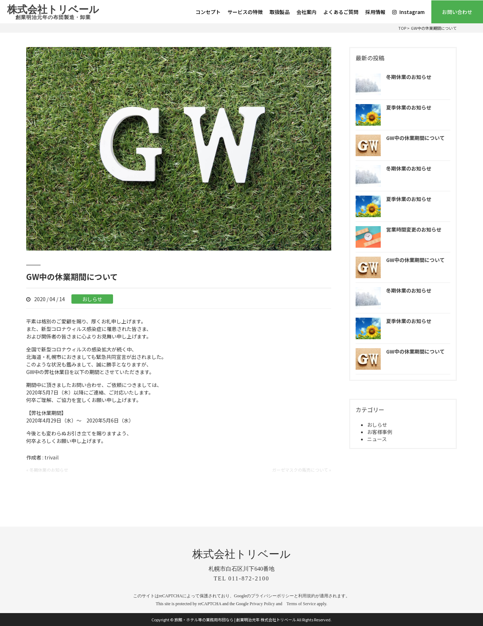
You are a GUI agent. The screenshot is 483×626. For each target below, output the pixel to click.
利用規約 (306, 595)
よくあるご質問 (340, 11)
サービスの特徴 (245, 11)
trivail (51, 457)
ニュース (377, 439)
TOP (402, 28)
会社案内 (306, 11)
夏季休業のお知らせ (408, 107)
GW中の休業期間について (415, 137)
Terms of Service (301, 603)
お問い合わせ (457, 11)
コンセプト (208, 11)
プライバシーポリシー (272, 595)
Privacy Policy (262, 603)
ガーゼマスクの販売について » (301, 470)
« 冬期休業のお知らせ (47, 470)
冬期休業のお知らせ (408, 76)
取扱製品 (279, 11)
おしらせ (92, 299)
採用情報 (375, 11)
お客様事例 (379, 431)
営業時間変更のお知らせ (413, 229)
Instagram (408, 11)
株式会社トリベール (53, 13)
